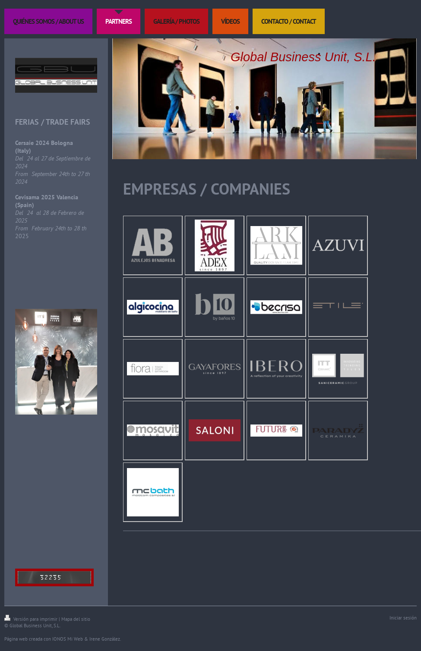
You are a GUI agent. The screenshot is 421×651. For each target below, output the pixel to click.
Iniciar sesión (403, 618)
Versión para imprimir (31, 619)
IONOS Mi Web (67, 639)
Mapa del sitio (75, 619)
